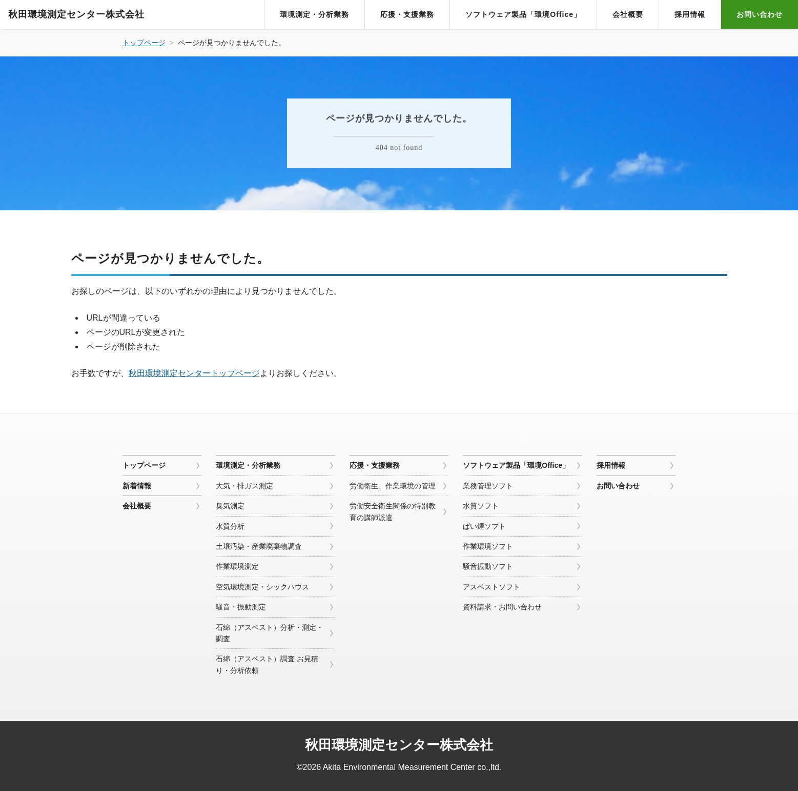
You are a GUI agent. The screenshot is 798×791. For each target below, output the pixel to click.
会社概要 (627, 14)
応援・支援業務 (407, 14)
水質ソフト (481, 506)
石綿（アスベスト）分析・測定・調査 (269, 633)
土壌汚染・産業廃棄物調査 (259, 546)
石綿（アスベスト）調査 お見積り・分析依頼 (267, 664)
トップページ (144, 465)
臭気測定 (230, 506)
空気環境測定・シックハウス (262, 587)
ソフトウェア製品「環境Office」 (523, 14)
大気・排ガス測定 (244, 486)
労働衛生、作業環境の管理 (393, 486)
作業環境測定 (237, 566)
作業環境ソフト (488, 546)
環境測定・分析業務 (314, 14)
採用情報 (689, 14)
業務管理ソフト (488, 486)
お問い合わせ (759, 14)
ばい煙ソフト (484, 526)
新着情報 (136, 486)
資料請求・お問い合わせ (502, 607)
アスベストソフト (491, 587)
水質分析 (230, 526)
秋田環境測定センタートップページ (194, 373)
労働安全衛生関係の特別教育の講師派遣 (393, 511)
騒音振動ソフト (488, 566)
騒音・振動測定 (241, 607)
